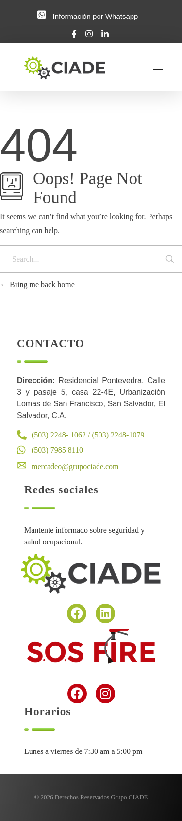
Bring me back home (37, 284)
